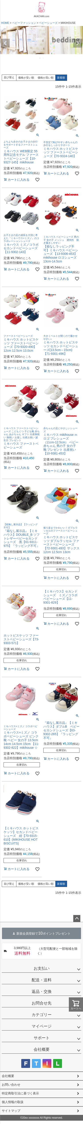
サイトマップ (11, 1110)
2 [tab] (43, 58)
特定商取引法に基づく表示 (20, 1093)
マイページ (42, 1026)
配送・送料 (42, 980)
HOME (5, 22)
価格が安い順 (26, 77)
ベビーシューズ (48, 22)
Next (77, 43)
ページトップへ (76, 918)
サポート (42, 1038)
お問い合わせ (11, 1084)
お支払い (42, 968)
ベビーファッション (24, 22)
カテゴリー (42, 1014)
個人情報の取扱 (12, 1102)
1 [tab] (40, 58)
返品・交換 (42, 991)
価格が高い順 (46, 77)
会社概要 (42, 1049)
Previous (5, 43)
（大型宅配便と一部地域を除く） (40, 951)
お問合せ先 (42, 1003)
